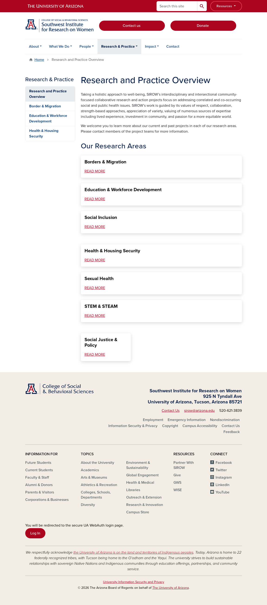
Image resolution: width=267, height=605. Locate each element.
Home (39, 59)
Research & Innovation (144, 504)
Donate (203, 25)
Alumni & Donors (39, 485)
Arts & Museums (94, 477)
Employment (153, 420)
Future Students (38, 462)
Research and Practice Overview (48, 94)
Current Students (39, 470)
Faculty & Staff (37, 477)
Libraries (133, 490)
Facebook (224, 462)
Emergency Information (187, 420)
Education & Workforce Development (48, 118)
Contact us (132, 25)
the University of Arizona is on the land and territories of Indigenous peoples (133, 552)
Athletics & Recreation (99, 485)
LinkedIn (222, 485)
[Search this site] (177, 6)
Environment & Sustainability (138, 465)
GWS (177, 482)
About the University (97, 462)
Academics (90, 470)
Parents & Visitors (39, 492)
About (34, 46)
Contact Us (170, 410)
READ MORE (95, 171)
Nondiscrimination (225, 420)
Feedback (231, 432)
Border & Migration (45, 106)
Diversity (88, 504)
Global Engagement (142, 475)
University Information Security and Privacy (133, 582)
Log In (35, 533)
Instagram (224, 477)
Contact (172, 46)
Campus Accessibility (199, 426)
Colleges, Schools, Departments (96, 495)
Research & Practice (118, 46)
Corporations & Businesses (47, 499)
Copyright (170, 426)
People (85, 46)
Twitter (221, 470)
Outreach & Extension (144, 497)
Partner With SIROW (183, 465)
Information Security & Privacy (132, 426)
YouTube (222, 492)
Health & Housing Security (43, 133)
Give (177, 475)
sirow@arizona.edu (199, 410)
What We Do (59, 46)
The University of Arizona (170, 588)
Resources (225, 6)
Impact (150, 46)
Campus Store (137, 512)
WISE (177, 490)
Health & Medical (140, 482)
